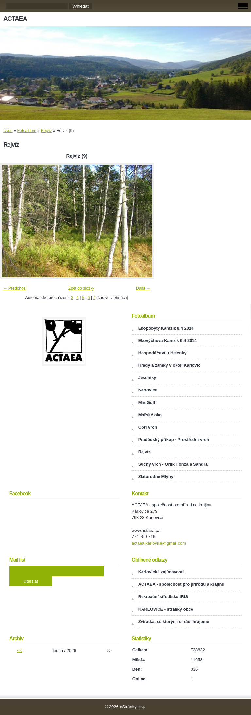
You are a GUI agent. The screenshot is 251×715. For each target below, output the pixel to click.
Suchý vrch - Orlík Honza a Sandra (173, 464)
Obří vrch (147, 427)
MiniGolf (146, 402)
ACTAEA (15, 18)
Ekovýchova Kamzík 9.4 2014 (167, 340)
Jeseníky (147, 377)
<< (19, 650)
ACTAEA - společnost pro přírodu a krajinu (181, 584)
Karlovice (148, 390)
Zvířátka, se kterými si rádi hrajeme (173, 621)
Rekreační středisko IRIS (163, 596)
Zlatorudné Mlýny (156, 476)
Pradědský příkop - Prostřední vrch (173, 439)
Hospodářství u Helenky (162, 352)
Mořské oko (150, 414)
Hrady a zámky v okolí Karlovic (169, 365)
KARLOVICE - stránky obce (165, 609)
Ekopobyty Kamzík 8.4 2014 (166, 328)
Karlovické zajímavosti (161, 571)
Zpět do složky (81, 288)
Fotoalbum (26, 130)
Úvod (8, 130)
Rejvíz (46, 130)
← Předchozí (14, 288)
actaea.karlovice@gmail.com (159, 543)
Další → (143, 288)
